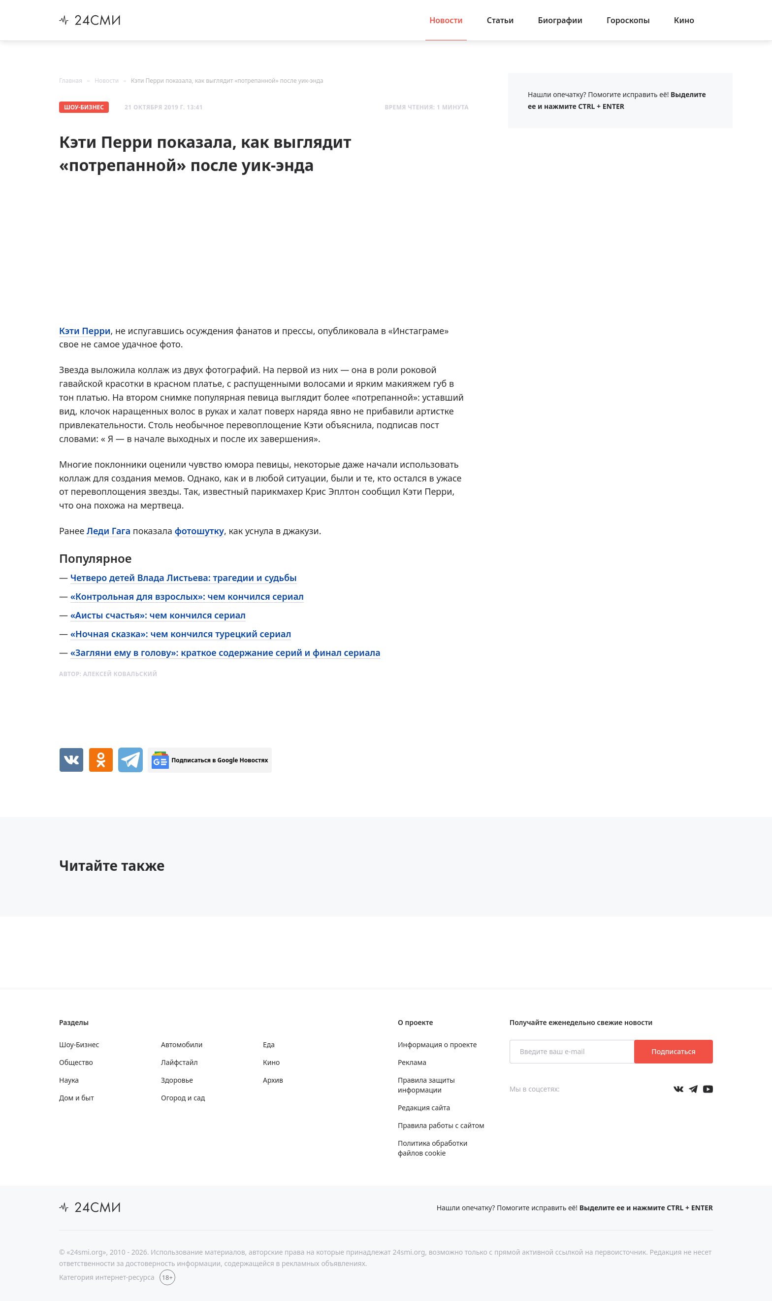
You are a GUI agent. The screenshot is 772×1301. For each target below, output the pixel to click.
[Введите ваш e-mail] (573, 1051)
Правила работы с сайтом (441, 1125)
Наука (69, 1080)
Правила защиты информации (426, 1085)
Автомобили (181, 1044)
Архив (273, 1080)
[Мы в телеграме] (693, 1089)
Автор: (108, 674)
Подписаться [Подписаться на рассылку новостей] (673, 1051)
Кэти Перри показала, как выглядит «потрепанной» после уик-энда (227, 80)
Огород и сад (183, 1097)
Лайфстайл (179, 1062)
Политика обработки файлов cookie (432, 1148)
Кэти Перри (84, 331)
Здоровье (177, 1080)
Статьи (500, 20)
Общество (76, 1062)
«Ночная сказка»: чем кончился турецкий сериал (180, 634)
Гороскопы (628, 20)
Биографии (560, 20)
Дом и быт (76, 1097)
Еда (269, 1044)
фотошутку (199, 531)
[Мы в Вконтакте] (678, 1089)
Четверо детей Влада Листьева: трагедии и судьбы (183, 577)
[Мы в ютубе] (708, 1089)
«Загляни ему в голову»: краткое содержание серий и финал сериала (225, 652)
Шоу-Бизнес (84, 107)
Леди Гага (108, 531)
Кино (684, 20)
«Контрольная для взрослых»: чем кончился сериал (187, 596)
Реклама (412, 1062)
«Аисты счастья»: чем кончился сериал (158, 615)
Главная (70, 80)
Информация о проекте (437, 1044)
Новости (446, 20)
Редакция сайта (424, 1107)
